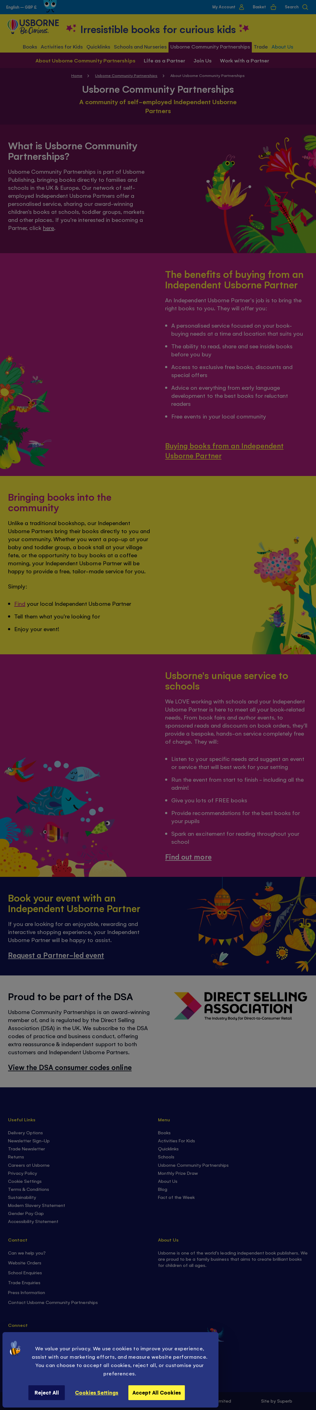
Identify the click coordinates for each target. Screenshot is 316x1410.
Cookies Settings (96, 1392)
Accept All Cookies (156, 1392)
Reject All (47, 1392)
